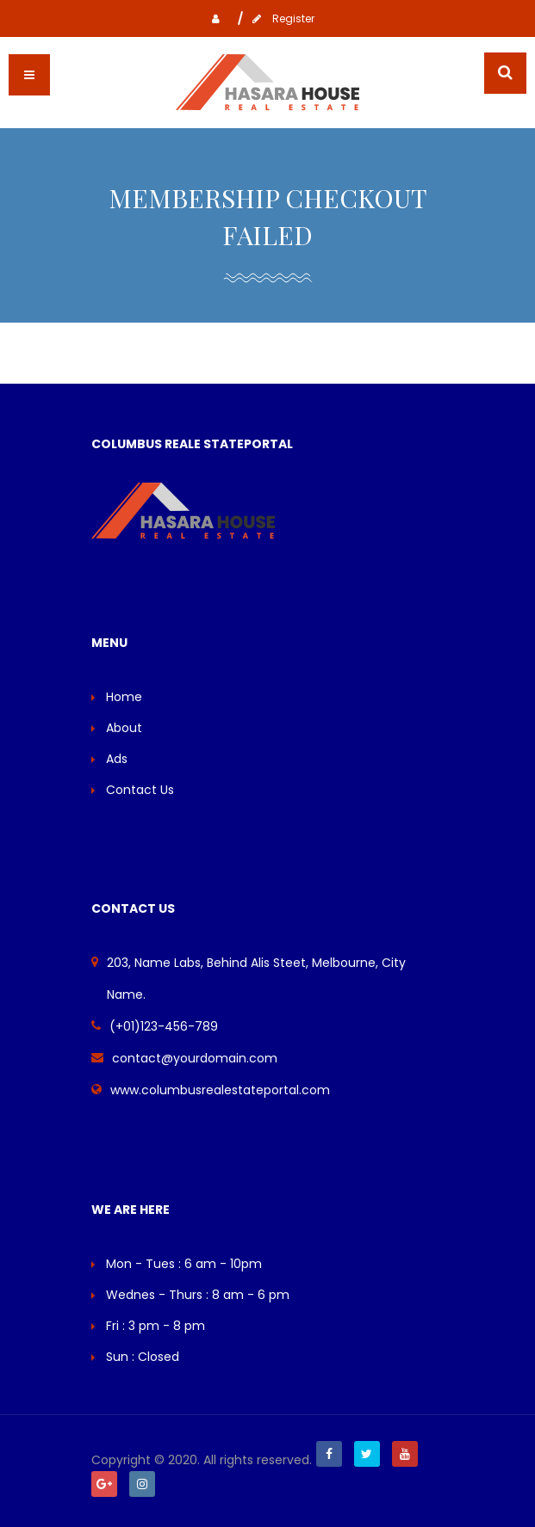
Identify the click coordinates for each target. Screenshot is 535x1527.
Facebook (329, 1454)
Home (124, 696)
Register (279, 18)
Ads (117, 758)
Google (104, 1484)
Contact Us (140, 789)
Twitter (367, 1454)
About (124, 727)
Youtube (405, 1454)
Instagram (142, 1484)
